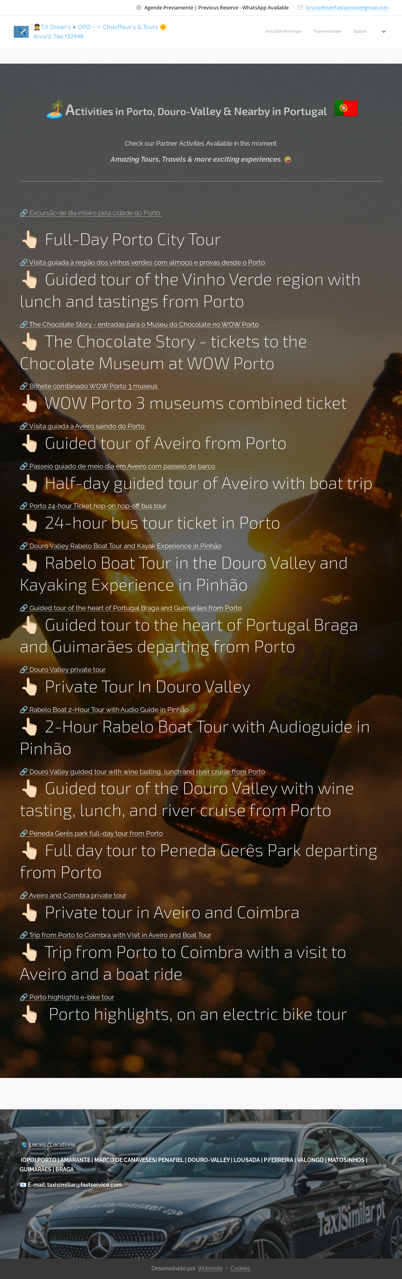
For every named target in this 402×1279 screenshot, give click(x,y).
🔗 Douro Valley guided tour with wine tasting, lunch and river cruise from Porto (142, 772)
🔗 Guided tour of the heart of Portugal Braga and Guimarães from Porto (131, 608)
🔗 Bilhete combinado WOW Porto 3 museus (89, 386)
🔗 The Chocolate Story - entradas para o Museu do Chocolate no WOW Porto (139, 324)
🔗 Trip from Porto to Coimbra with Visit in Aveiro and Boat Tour (115, 935)
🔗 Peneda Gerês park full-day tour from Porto (91, 833)
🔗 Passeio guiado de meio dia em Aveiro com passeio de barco (118, 466)
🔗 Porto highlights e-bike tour (67, 997)
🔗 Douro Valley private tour (63, 669)
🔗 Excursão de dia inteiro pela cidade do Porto (91, 213)
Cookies (240, 1268)
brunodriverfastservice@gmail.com (347, 7)
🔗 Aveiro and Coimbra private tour (73, 895)
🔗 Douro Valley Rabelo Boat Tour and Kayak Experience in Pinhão (120, 546)
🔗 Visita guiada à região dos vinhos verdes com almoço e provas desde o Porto (143, 262)
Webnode (210, 1268)
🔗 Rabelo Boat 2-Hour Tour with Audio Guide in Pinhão (104, 710)
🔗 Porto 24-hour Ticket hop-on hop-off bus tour (93, 506)
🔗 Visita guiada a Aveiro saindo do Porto (83, 426)
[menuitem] (265, 32)
